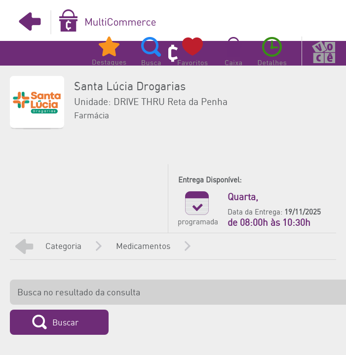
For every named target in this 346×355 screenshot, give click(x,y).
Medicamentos (143, 246)
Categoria (63, 246)
